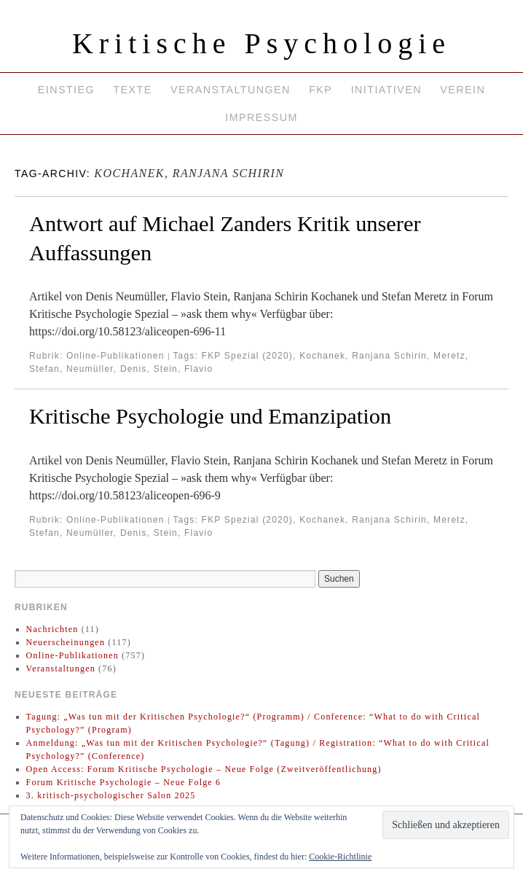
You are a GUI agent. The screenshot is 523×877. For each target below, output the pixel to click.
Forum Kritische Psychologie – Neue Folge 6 (123, 782)
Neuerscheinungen (66, 642)
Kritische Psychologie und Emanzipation (210, 416)
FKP (320, 90)
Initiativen (386, 90)
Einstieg (66, 90)
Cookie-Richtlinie (340, 856)
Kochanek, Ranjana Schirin (363, 356)
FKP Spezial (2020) (247, 356)
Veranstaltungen (230, 90)
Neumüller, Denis (106, 369)
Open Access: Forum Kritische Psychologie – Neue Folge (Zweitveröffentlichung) (204, 769)
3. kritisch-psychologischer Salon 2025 (111, 795)
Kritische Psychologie (261, 43)
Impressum (261, 117)
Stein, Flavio (183, 369)
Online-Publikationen (115, 356)
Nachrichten (52, 629)
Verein (462, 90)
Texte (132, 90)
